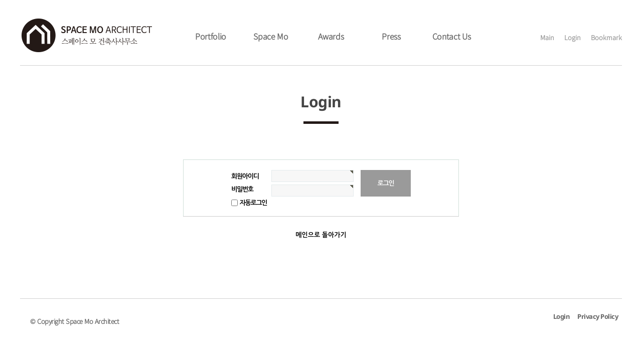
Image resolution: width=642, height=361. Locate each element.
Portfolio (210, 36)
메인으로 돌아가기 (320, 235)
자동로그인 (253, 203)
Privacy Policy (597, 317)
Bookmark (606, 37)
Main (547, 37)
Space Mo (270, 36)
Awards (331, 36)
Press (391, 36)
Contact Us (451, 36)
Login (572, 37)
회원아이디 (245, 176)
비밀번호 (242, 189)
